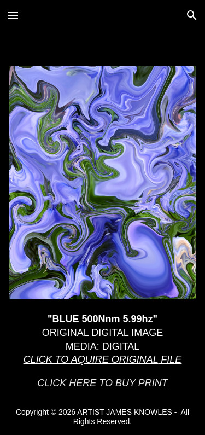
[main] (103, 351)
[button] (13, 15)
